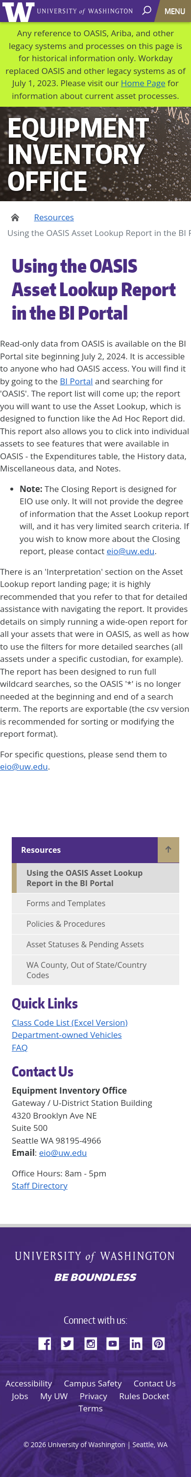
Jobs (20, 1396)
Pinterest (162, 1342)
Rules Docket (144, 1396)
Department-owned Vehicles (67, 1034)
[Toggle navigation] (176, 11)
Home (13, 217)
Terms (90, 1408)
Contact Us (155, 1383)
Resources (54, 217)
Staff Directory (40, 1185)
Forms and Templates (65, 903)
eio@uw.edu (131, 551)
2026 (38, 1444)
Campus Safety (93, 1383)
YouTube (116, 1342)
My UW (54, 1396)
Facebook (48, 1342)
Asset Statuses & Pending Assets (85, 944)
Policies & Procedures (65, 923)
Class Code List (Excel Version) (70, 1022)
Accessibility (28, 1383)
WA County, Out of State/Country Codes (86, 970)
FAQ (20, 1047)
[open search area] (148, 10)
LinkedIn (139, 1342)
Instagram (94, 1342)
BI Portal (76, 381)
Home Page (143, 83)
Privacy (93, 1396)
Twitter (71, 1342)
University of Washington (20, 11)
